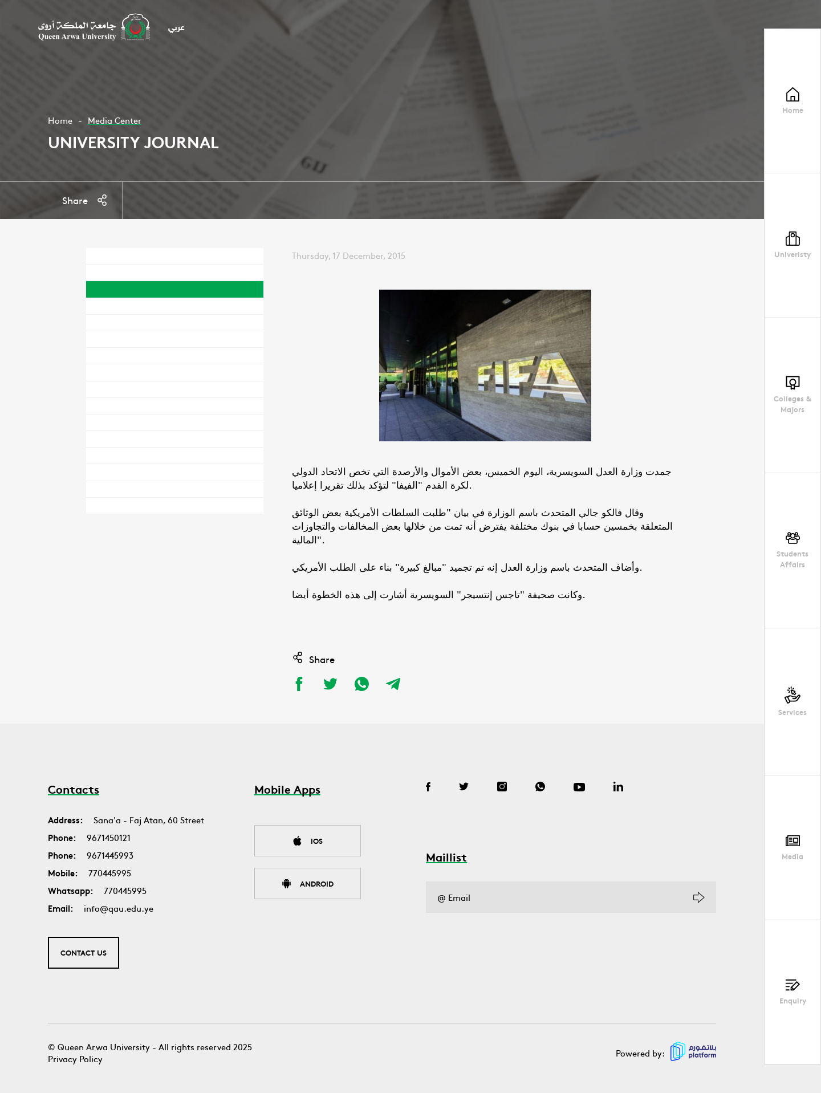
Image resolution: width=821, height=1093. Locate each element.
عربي (176, 28)
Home (60, 120)
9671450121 (109, 837)
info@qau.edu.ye (118, 908)
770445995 (109, 873)
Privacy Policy (75, 1058)
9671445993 (110, 855)
